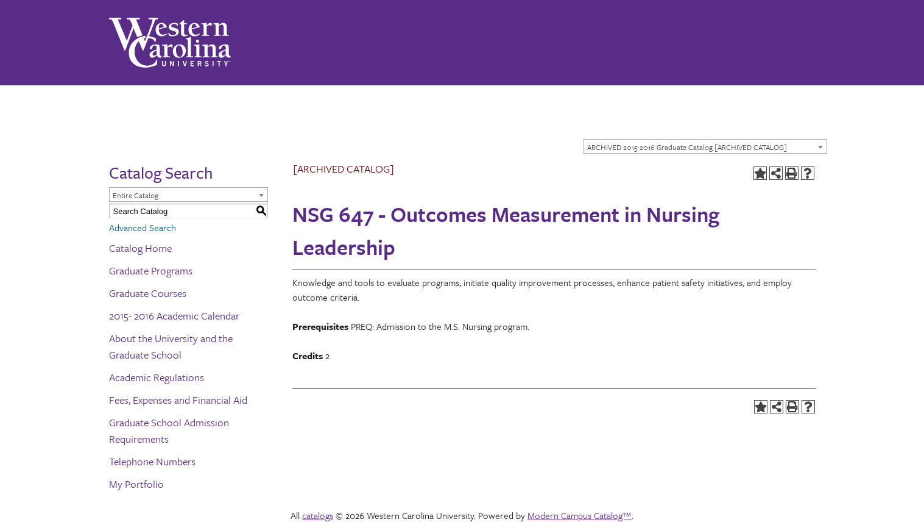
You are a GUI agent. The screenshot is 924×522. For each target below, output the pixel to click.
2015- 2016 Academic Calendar (174, 315)
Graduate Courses (147, 293)
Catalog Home (140, 248)
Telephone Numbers (152, 461)
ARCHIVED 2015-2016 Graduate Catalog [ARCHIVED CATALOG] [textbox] (687, 146)
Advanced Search (142, 227)
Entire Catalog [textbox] (135, 195)
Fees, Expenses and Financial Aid (178, 399)
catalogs (317, 515)
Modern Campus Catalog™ (579, 515)
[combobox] (705, 146)
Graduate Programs (150, 270)
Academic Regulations (156, 377)
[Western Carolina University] (170, 42)
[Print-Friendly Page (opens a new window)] (792, 173)
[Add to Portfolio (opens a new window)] (760, 173)
